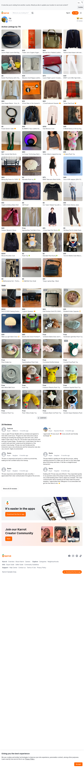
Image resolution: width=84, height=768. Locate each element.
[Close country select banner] (82, 2)
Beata (9, 453)
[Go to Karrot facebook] (69, 556)
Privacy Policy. (30, 759)
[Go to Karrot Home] (6, 556)
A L (50, 428)
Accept (78, 764)
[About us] (80, 13)
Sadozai (10, 428)
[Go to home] (5, 13)
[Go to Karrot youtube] (77, 556)
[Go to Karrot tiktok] (80, 556)
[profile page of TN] (5, 19)
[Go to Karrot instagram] (73, 556)
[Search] (32, 13)
